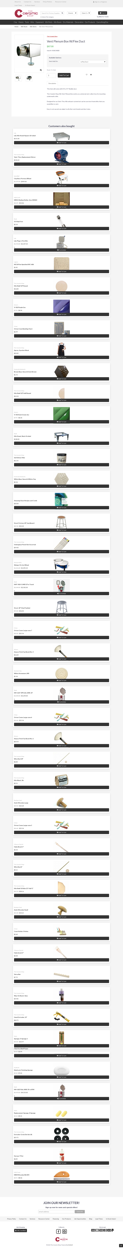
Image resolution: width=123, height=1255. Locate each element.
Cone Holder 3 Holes (21, 931)
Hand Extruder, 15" (20, 1017)
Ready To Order (51, 70)
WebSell (70, 1245)
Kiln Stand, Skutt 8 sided (22, 436)
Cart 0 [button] (102, 13)
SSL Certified (20, 1230)
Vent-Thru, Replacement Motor (25, 157)
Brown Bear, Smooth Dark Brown (25, 372)
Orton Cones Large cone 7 (23, 630)
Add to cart (64, 75)
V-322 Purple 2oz (20, 307)
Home (16, 26)
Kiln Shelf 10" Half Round (22, 393)
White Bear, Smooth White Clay (25, 479)
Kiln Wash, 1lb (19, 780)
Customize (61, 250)
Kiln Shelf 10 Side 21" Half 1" (23, 888)
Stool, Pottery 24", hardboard (24, 523)
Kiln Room (24, 26)
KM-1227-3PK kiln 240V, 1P (23, 693)
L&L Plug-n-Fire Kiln (21, 241)
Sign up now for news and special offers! (61, 1207)
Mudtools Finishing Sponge (23, 1070)
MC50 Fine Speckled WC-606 (24, 264)
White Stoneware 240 (21, 673)
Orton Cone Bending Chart (23, 329)
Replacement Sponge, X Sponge (24, 1113)
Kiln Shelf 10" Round (21, 286)
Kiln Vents (33, 26)
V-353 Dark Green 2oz (21, 415)
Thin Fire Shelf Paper (21, 1048)
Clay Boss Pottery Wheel (22, 178)
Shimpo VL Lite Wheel (21, 565)
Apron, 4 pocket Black (21, 350)
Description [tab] (52, 83)
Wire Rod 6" (18, 867)
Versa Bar (17, 974)
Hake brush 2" (19, 953)
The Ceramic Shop (52, 36)
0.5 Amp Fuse (18, 221)
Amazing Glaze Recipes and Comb (25, 500)
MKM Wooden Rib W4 (21, 1175)
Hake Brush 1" (19, 847)
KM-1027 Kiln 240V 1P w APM (24, 1089)
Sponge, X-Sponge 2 (21, 1039)
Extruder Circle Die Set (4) (23, 1134)
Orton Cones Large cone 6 (23, 717)
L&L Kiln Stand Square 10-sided (25, 135)
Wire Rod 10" (18, 759)
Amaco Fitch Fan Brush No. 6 (23, 738)
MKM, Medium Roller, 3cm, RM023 (25, 200)
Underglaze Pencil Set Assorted (25, 544)
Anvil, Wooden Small (21, 910)
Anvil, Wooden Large (21, 803)
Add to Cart (61, 142)
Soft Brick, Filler (19, 458)
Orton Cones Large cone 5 (23, 825)
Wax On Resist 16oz (21, 996)
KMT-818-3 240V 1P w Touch (24, 584)
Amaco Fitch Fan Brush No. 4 (23, 652)
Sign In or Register (100, 2)
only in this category (47, 17)
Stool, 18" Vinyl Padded (22, 608)
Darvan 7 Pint (18, 1156)
